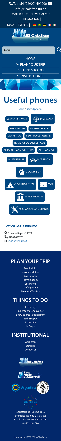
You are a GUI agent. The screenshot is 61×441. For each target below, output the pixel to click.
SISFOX (28, 437)
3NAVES (36, 437)
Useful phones (34, 109)
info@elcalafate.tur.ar (30, 9)
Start (21, 109)
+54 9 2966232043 (17, 241)
